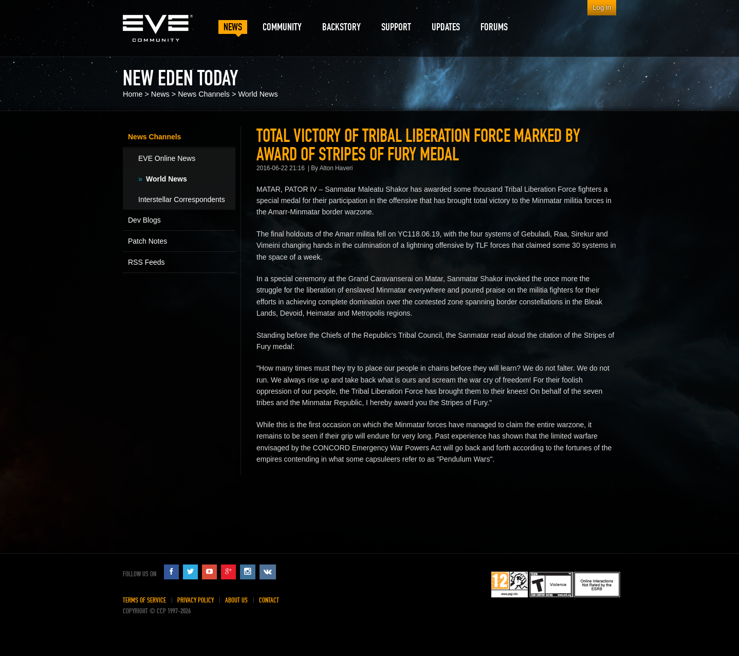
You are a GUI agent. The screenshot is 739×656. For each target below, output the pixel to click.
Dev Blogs (144, 220)
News (160, 94)
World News (258, 94)
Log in (602, 7)
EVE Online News (166, 158)
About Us (236, 600)
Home (132, 94)
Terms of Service (144, 600)
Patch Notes (147, 241)
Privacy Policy (195, 600)
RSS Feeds (146, 262)
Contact (269, 600)
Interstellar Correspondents (181, 199)
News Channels (204, 94)
